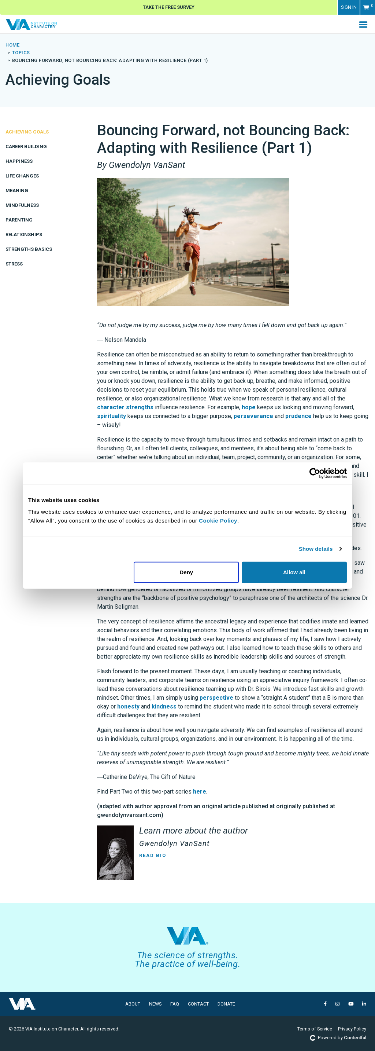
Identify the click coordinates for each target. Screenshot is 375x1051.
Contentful (355, 1037)
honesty (128, 706)
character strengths (125, 407)
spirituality (111, 416)
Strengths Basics (28, 249)
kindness (164, 706)
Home (12, 45)
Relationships (23, 234)
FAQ (174, 1004)
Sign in (349, 7)
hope (249, 407)
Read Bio (152, 855)
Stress (14, 264)
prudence (298, 416)
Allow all (294, 572)
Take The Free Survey (168, 7)
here (199, 791)
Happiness (19, 161)
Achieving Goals (27, 132)
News (155, 1004)
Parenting (19, 220)
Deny (186, 572)
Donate (226, 1004)
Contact (198, 1004)
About (132, 1004)
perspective (216, 697)
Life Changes (22, 176)
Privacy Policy (352, 1029)
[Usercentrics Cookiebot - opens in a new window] (315, 473)
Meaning (16, 190)
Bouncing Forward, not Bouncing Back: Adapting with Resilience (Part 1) (110, 60)
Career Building (26, 146)
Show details (316, 549)
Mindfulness (22, 205)
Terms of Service (314, 1029)
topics (21, 52)
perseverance (253, 416)
